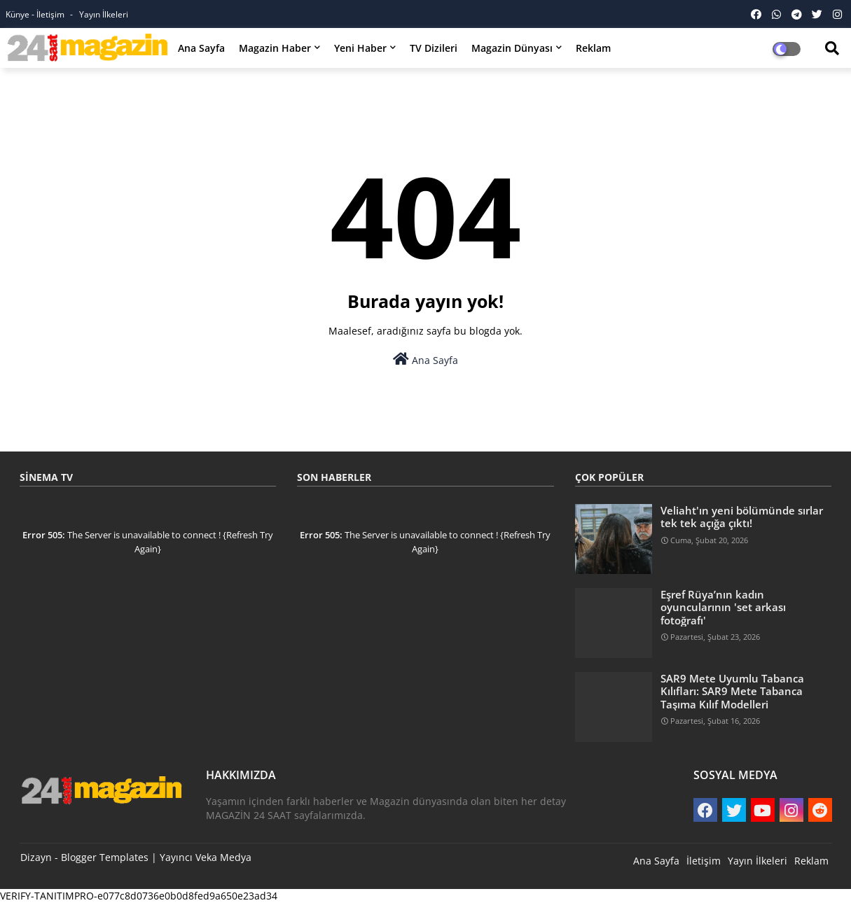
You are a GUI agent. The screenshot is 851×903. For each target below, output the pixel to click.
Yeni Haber (360, 48)
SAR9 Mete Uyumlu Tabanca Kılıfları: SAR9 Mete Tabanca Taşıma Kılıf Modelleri (732, 691)
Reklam (593, 48)
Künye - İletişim (36, 14)
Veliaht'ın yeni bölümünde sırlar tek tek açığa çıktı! (741, 516)
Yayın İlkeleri (103, 14)
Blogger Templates (104, 857)
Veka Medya (223, 857)
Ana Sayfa (201, 48)
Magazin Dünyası (512, 48)
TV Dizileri (433, 48)
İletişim (703, 860)
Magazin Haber (275, 48)
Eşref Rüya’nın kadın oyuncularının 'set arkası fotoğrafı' (723, 607)
